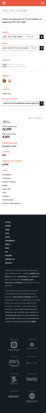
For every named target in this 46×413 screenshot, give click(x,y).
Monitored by (15, 374)
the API (35, 276)
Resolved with (32, 356)
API (6, 252)
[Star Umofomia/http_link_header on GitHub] (6, 122)
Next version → (36, 118)
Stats (7, 237)
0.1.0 (4, 66)
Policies (8, 255)
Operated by (15, 340)
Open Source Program (22, 297)
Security (9, 263)
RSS (4, 193)
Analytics (6, 196)
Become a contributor (14, 282)
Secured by (32, 391)
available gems (27, 280)
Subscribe (6, 189)
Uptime (8, 226)
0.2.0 (4, 64)
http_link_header (14, 10)
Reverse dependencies (11, 203)
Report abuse (7, 200)
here (34, 321)
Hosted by (15, 356)
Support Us (10, 259)
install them (22, 276)
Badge (5, 185)
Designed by (32, 339)
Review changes (9, 182)
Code (7, 230)
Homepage (6, 175)
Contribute (10, 241)
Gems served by (32, 374)
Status (8, 222)
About (7, 244)
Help (7, 248)
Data (7, 233)
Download (6, 178)
